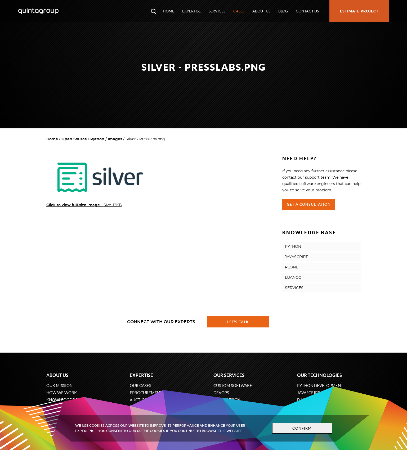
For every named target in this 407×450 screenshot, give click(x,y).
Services (217, 11)
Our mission (59, 385)
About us (261, 11)
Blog (283, 11)
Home (168, 11)
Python (97, 139)
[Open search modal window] (153, 11)
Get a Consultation (309, 204)
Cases (238, 11)
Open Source (74, 139)
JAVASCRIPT (296, 257)
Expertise (191, 11)
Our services (228, 375)
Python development (320, 385)
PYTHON (293, 247)
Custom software (232, 385)
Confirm (302, 428)
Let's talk (238, 322)
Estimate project (359, 11)
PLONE (291, 267)
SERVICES (294, 288)
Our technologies (319, 375)
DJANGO (293, 278)
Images (115, 139)
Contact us (307, 11)
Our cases (140, 385)
